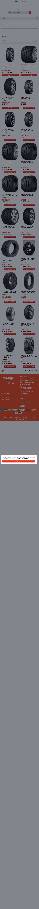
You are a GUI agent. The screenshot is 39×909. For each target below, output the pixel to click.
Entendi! (18, 461)
